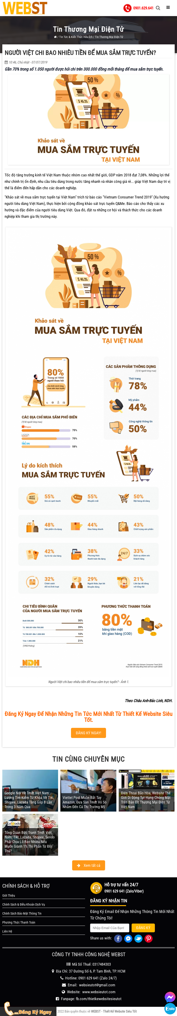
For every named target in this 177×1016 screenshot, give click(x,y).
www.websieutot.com (98, 992)
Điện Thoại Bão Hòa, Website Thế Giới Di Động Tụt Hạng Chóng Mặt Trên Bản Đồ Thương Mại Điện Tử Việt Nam (146, 800)
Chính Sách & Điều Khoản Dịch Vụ (23, 904)
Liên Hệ (7, 931)
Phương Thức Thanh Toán (18, 922)
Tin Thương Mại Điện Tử (109, 37)
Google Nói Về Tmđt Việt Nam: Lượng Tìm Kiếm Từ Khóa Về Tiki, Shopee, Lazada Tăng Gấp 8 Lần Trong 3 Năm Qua (29, 800)
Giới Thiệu (8, 895)
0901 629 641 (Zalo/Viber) (124, 891)
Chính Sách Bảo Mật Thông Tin (21, 913)
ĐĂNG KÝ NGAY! (88, 733)
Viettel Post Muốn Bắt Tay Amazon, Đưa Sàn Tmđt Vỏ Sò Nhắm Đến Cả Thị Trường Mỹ (84, 802)
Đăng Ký (143, 928)
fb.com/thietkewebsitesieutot (98, 998)
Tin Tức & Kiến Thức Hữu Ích (75, 37)
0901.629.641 (143, 8)
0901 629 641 (88, 978)
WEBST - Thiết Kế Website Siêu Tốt (114, 1011)
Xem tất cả (88, 865)
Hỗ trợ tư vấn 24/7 (121, 884)
